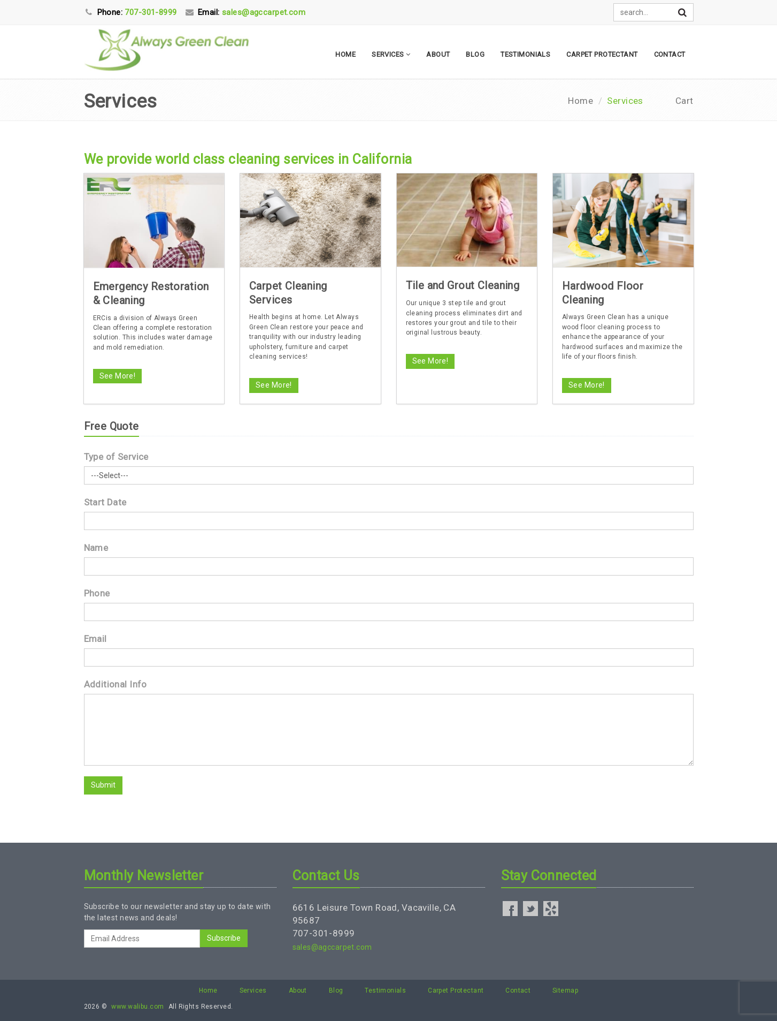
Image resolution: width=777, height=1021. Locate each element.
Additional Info (115, 684)
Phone (97, 593)
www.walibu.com (137, 1006)
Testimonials (525, 54)
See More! (117, 376)
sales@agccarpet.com (332, 947)
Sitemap (565, 990)
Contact (670, 54)
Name (96, 547)
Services (391, 54)
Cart (684, 100)
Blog (475, 54)
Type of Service (116, 456)
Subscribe (224, 938)
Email (95, 638)
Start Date (105, 502)
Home (345, 54)
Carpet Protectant (601, 54)
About (438, 54)
